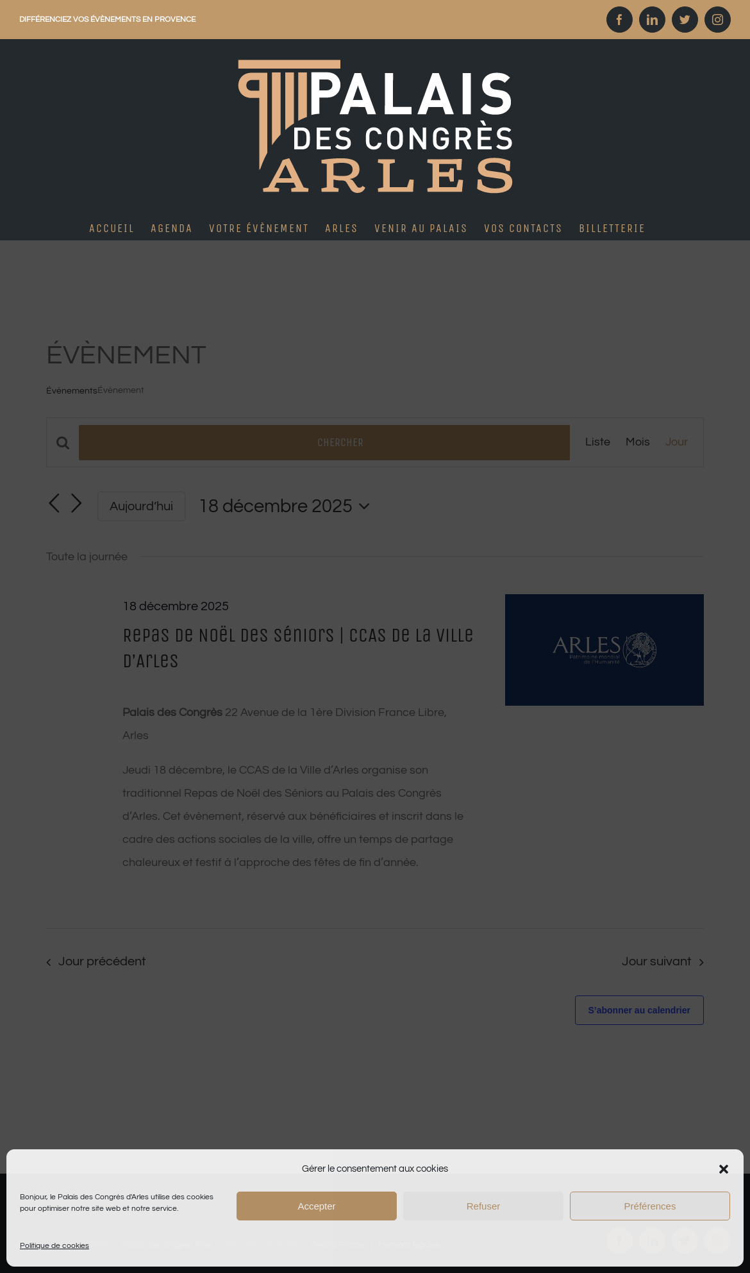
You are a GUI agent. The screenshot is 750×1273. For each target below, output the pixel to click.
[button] (723, 1169)
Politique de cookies (54, 1246)
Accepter (316, 1206)
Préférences (650, 1206)
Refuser (484, 1206)
